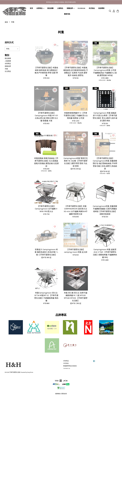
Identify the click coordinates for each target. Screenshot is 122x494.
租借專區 (101, 8)
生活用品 (8, 71)
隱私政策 (64, 393)
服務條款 (58, 393)
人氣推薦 (8, 61)
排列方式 (9, 42)
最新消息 (67, 14)
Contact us (66, 368)
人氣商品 (60, 8)
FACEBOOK (81, 8)
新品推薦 (50, 8)
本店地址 (92, 8)
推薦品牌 (71, 8)
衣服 (6, 69)
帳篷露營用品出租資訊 (70, 366)
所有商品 (66, 361)
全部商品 (40, 8)
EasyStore (30, 372)
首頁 (31, 8)
